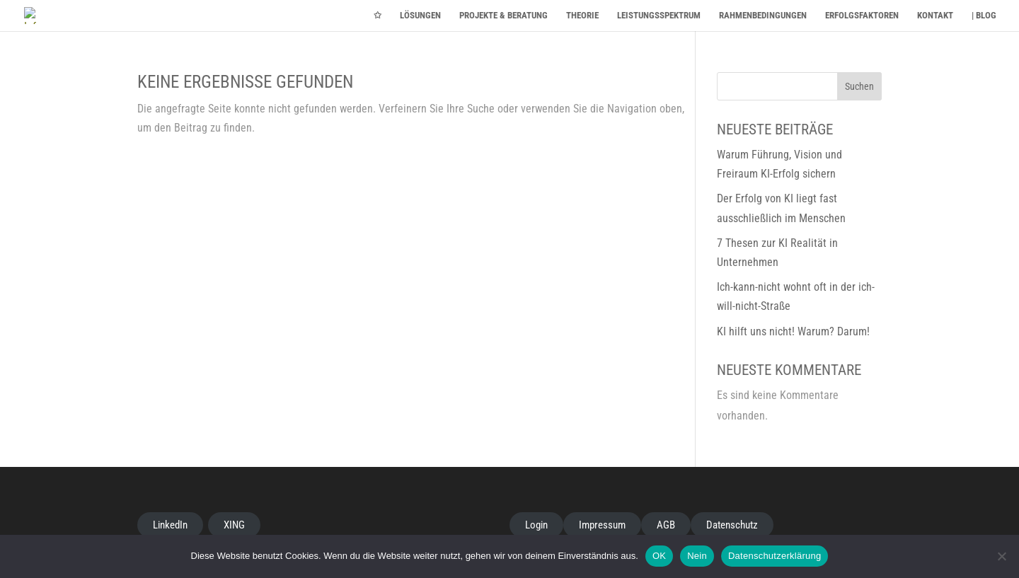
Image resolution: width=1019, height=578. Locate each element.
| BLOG (984, 16)
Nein (697, 555)
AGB (666, 525)
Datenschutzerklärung (774, 555)
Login (536, 525)
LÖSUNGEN (420, 16)
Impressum (602, 525)
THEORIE (582, 16)
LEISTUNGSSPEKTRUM (659, 16)
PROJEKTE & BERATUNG (503, 16)
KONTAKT (935, 16)
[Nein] (1001, 556)
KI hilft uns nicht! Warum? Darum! (793, 331)
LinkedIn (170, 525)
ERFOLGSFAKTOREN (862, 16)
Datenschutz (732, 525)
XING (234, 525)
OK (659, 555)
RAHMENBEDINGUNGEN (763, 16)
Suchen (859, 86)
